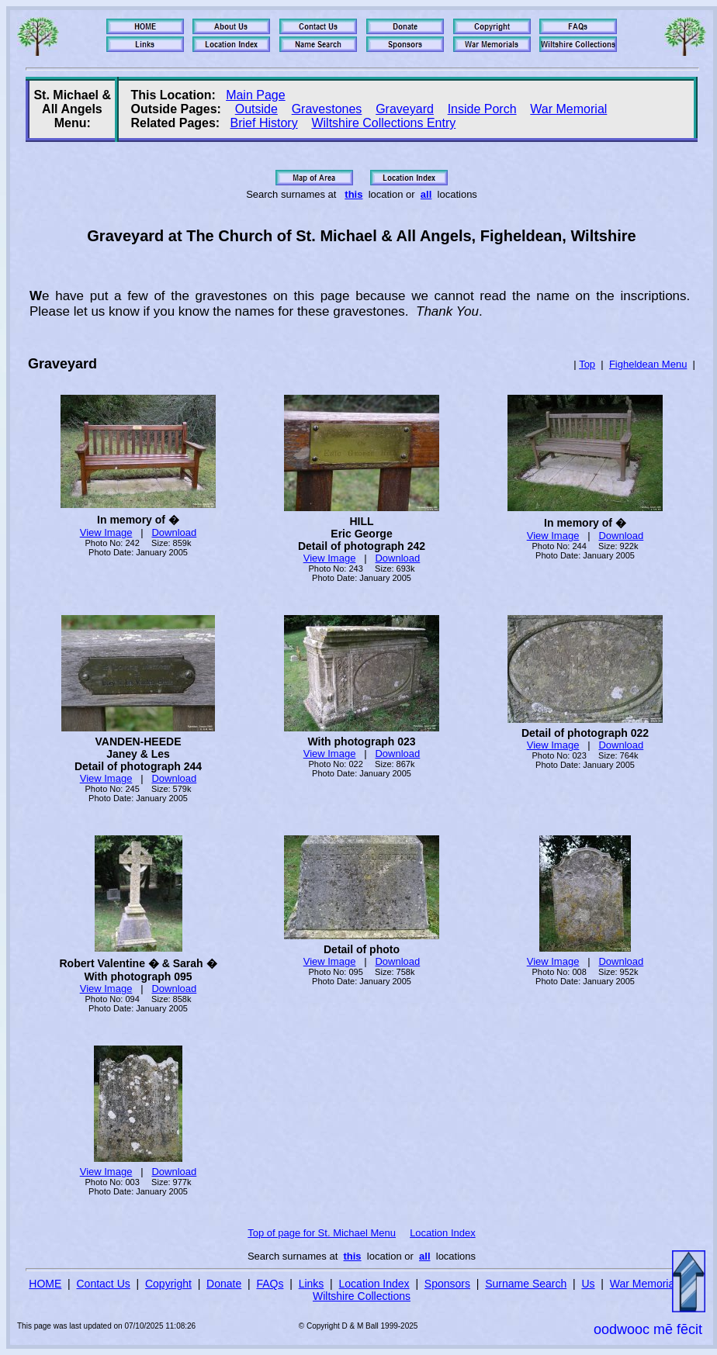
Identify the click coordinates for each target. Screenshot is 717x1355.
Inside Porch (482, 109)
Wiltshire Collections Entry (383, 123)
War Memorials (646, 1283)
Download (173, 532)
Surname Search (525, 1283)
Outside (256, 109)
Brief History (264, 123)
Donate (223, 1283)
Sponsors (447, 1283)
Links (311, 1283)
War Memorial (568, 109)
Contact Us (103, 1283)
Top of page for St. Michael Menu (322, 1233)
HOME (45, 1283)
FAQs (269, 1283)
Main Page (256, 95)
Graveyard (405, 109)
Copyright (168, 1283)
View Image (106, 532)
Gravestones (327, 109)
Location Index (443, 1233)
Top (587, 364)
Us (587, 1283)
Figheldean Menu (648, 364)
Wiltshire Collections (361, 1296)
